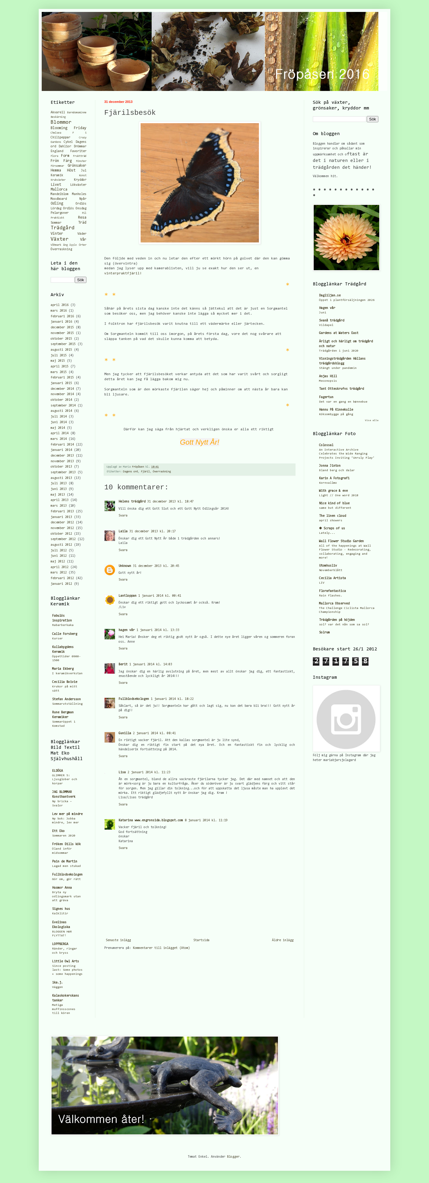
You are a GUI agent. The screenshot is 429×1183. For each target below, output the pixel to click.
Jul (83, 170)
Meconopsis (328, 381)
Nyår (82, 199)
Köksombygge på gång (336, 414)
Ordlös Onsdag (74, 208)
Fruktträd (79, 156)
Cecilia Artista (332, 578)
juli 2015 (59, 355)
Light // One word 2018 (338, 495)
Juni (322, 312)
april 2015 (60, 366)
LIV (321, 582)
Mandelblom (60, 194)
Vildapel (326, 325)
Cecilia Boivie (64, 682)
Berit (123, 664)
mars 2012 (59, 572)
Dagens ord (130, 471)
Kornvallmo (328, 483)
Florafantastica (332, 591)
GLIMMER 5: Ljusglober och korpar (64, 779)
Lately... (327, 533)
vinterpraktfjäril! (123, 273)
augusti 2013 (61, 478)
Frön (55, 161)
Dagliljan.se (330, 295)
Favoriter (78, 151)
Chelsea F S (68, 133)
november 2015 (62, 333)
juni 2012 (59, 556)
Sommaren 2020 (63, 835)
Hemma (56, 170)
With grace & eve (333, 491)
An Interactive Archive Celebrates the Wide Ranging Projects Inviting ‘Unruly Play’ (346, 454)
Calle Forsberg (64, 634)
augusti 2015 (61, 350)
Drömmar (80, 146)
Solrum (324, 632)
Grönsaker (77, 166)
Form (65, 156)
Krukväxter (58, 180)
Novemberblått (330, 570)
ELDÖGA (57, 771)
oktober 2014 (61, 400)
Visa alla (371, 420)
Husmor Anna (62, 888)
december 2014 (62, 389)
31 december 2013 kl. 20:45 (156, 566)
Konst (82, 175)
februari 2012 (62, 578)
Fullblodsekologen (134, 699)
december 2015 (62, 327)
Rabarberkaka (63, 625)
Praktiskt (57, 218)
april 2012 (60, 567)
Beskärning (58, 117)
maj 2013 (58, 495)
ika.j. (57, 982)
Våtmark (56, 245)
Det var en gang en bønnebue (343, 401)
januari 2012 (61, 584)
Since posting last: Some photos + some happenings (67, 970)
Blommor (61, 122)
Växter (60, 239)
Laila (123, 531)
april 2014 (60, 433)
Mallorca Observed (334, 603)
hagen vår (127, 630)
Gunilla (125, 733)
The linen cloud (332, 516)
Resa (82, 217)
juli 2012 (59, 550)
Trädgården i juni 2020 (338, 350)
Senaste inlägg (118, 940)
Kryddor (80, 180)
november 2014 (62, 394)
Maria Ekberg (63, 669)
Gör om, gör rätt (66, 879)
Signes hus (61, 909)
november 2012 (62, 528)
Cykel (68, 142)
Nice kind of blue (334, 503)
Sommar (56, 223)
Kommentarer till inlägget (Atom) (161, 948)
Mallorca (59, 189)
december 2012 (62, 522)
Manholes (79, 194)
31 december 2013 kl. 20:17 (152, 531)
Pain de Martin (64, 861)
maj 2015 (58, 361)
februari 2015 (62, 377)
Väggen (57, 987)
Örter (82, 245)
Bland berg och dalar (337, 470)
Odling (57, 203)
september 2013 (63, 472)
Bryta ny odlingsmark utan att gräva (66, 896)
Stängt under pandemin (338, 368)
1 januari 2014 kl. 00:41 (159, 596)
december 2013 (62, 455)
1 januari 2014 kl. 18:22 (172, 699)
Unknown (125, 566)
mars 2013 (59, 506)
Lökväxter (78, 185)
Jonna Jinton (330, 466)
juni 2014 (59, 422)
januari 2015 (61, 383)
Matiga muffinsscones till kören (63, 1009)
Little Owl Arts (65, 961)
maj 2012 (58, 561)
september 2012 (63, 539)
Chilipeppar (60, 137)
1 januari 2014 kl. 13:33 (157, 630)
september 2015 (63, 344)
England (57, 151)
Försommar (57, 166)
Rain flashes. (330, 595)
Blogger (233, 1157)
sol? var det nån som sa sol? (344, 624)
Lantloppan (127, 596)
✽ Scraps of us (332, 528)
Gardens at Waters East (338, 333)
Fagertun (326, 397)
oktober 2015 (61, 339)
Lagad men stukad (66, 866)
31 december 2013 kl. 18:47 (170, 501)
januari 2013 (61, 517)
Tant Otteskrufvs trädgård (341, 389)
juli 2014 (59, 416)
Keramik (57, 175)
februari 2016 (62, 316)
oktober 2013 (61, 466)
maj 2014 (58, 428)
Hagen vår (327, 308)
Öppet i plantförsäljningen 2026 (346, 300)
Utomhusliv (328, 565)
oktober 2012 (61, 534)
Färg (67, 161)
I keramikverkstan (67, 673)
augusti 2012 (61, 545)
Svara (123, 515)
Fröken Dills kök (66, 844)
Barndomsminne (76, 112)
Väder (81, 234)
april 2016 (60, 305)
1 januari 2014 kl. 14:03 (150, 664)
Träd (82, 223)
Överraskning (162, 471)
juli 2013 (59, 483)
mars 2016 (59, 311)
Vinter (57, 234)
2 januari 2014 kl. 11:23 (149, 772)
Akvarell (58, 112)
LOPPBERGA (60, 944)
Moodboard (59, 199)
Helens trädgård (132, 501)
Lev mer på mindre (67, 814)
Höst (71, 170)
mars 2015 (59, 372)
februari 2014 (62, 444)
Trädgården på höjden (337, 620)
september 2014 (63, 405)
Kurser (57, 638)
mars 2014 (59, 439)
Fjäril (145, 471)
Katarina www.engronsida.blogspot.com (151, 820)
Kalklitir (60, 913)
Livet (56, 185)
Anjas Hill (328, 376)
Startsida (201, 940)
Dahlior (65, 146)
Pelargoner (60, 213)
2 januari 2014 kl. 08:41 (154, 733)
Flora (54, 156)
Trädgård (62, 228)
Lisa (122, 772)
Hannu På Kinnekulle (336, 410)
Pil (84, 213)
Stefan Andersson (66, 699)
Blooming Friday (68, 128)
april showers (330, 520)
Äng (65, 245)
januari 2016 (61, 322)
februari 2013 (62, 511)
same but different (335, 508)
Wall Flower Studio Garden (341, 541)
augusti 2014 (61, 411)
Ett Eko (58, 831)
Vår (83, 240)
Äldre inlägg (282, 940)
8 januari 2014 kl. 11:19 (206, 820)
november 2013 (62, 461)
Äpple (73, 245)
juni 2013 (59, 489)
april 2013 (60, 500)
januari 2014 (61, 450)
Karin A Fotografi (334, 478)
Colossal (326, 445)
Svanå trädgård (331, 320)
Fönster (81, 161)
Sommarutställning (67, 704)
